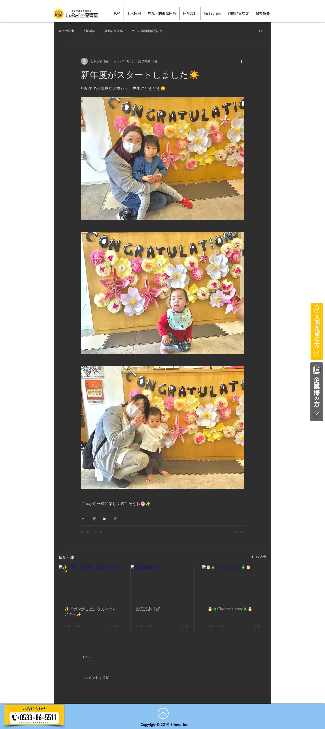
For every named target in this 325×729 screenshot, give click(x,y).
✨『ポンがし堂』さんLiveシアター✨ (89, 611)
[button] (261, 31)
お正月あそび (148, 608)
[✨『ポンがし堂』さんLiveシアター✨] (91, 583)
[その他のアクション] (241, 61)
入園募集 (89, 31)
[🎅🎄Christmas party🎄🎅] (234, 583)
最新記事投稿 (113, 31)
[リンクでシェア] (115, 518)
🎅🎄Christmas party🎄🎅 (230, 608)
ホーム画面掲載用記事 (147, 31)
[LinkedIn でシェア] (104, 518)
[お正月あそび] (163, 583)
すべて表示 (258, 557)
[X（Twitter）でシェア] (94, 518)
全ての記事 (66, 31)
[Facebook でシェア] (83, 518)
